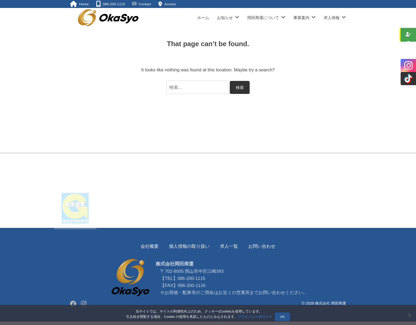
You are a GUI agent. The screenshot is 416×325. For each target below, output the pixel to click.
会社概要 (150, 246)
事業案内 (301, 17)
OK (282, 316)
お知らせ (225, 17)
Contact (144, 4)
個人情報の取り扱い (189, 246)
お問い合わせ (261, 246)
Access (170, 4)
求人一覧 (229, 246)
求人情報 (332, 17)
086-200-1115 (192, 292)
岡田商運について (263, 17)
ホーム (203, 17)
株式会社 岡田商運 (330, 303)
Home (84, 4)
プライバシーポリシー (255, 317)
